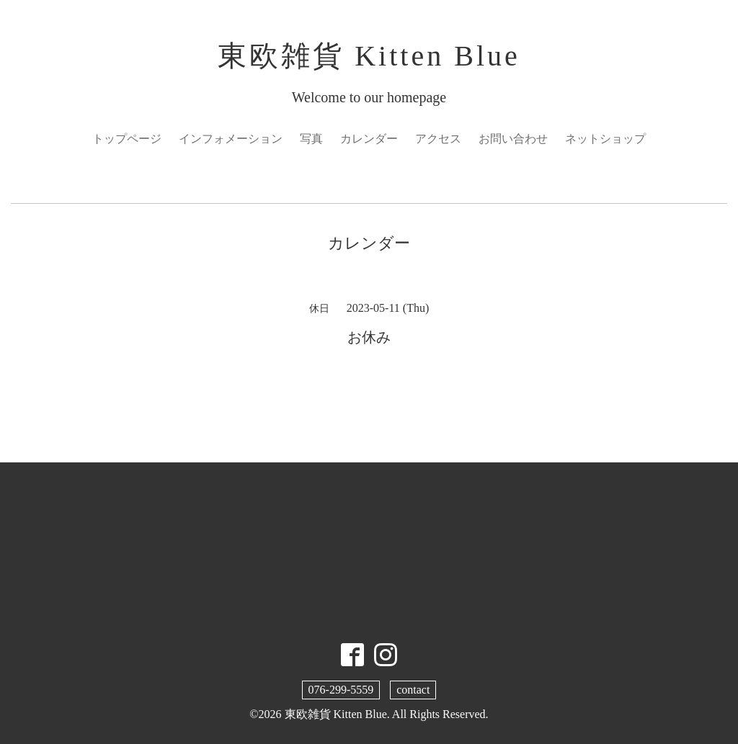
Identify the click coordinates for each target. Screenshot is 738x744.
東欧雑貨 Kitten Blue (369, 56)
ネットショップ (605, 139)
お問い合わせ (513, 139)
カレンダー (369, 139)
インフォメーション (231, 139)
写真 (311, 139)
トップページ (126, 139)
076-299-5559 (341, 690)
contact (413, 690)
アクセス (438, 139)
